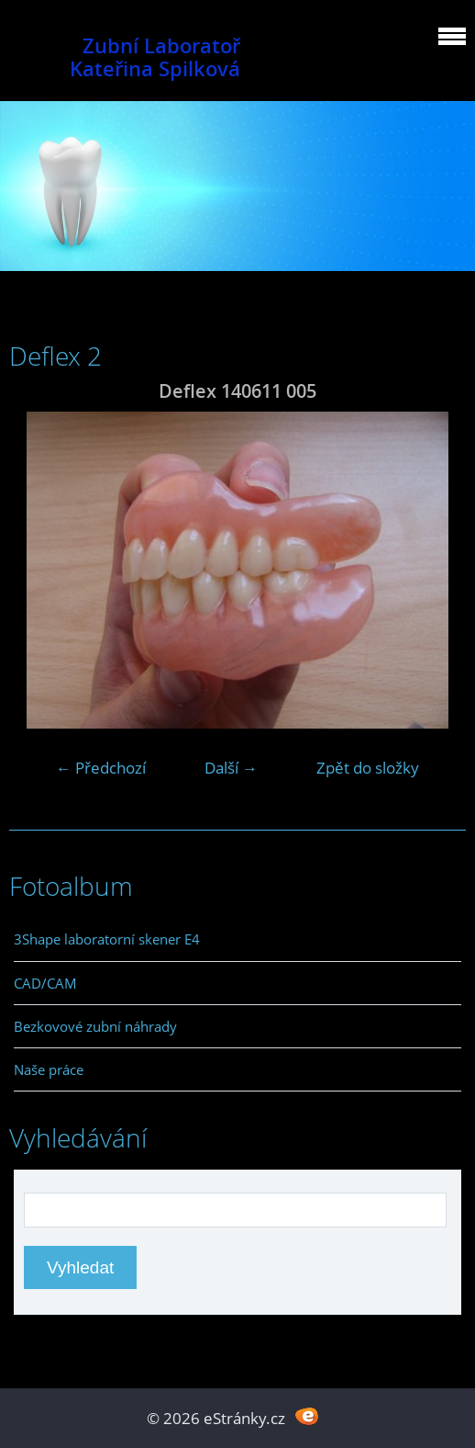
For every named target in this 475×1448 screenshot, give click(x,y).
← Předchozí (101, 767)
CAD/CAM (45, 983)
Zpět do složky (367, 767)
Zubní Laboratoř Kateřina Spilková (155, 57)
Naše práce (48, 1069)
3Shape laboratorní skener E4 (107, 939)
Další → (231, 767)
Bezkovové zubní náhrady (95, 1026)
